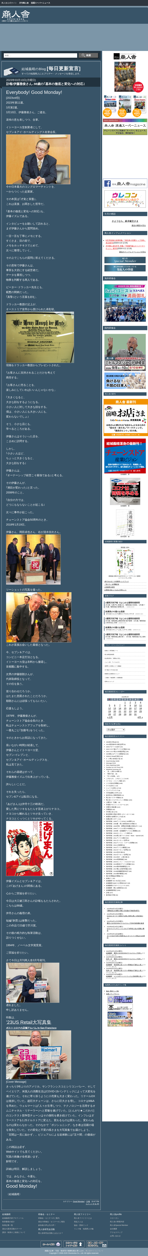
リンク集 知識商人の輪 (84, 1229)
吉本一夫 (109, 959)
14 (120, 708)
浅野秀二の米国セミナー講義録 (113, 666)
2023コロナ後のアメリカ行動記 (116, 749)
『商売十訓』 (110, 774)
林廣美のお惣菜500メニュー (112, 673)
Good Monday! (79, 1201)
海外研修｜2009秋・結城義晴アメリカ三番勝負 (121, 831)
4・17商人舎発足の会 (113, 758)
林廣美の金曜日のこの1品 (114, 816)
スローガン (114, 1218)
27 (115, 714)
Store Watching (111, 765)
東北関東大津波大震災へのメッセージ (118, 814)
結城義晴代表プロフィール (13, 1218)
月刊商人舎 (24, 3)
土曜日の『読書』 (112, 802)
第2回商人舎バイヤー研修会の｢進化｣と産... (128, 964)
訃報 (88, 1201)
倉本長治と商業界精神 (113, 795)
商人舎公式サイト (9, 3)
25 (140, 711)
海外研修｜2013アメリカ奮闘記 (116, 847)
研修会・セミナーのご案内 (48, 1218)
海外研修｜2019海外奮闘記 (115, 873)
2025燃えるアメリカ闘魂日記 (116, 754)
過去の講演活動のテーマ (12, 1229)
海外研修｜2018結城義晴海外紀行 (117, 871)
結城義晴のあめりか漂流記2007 (116, 883)
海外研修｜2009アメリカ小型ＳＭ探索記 (119, 828)
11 (140, 705)
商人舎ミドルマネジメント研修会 (117, 800)
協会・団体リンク (81, 1225)
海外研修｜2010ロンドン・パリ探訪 (118, 833)
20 (115, 711)
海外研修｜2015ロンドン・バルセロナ (119, 862)
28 (120, 714)
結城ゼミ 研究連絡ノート (111, 650)
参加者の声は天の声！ (47, 1225)
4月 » (140, 717)
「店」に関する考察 (112, 771)
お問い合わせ (115, 1236)
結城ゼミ (109, 878)
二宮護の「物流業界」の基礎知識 (113, 677)
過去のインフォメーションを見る (132, 252)
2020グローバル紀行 (113, 747)
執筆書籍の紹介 (8, 1222)
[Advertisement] (103, 30)
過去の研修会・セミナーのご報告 (51, 1222)
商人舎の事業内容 (117, 1222)
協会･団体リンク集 (112, 991)
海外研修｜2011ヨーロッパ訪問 (116, 840)
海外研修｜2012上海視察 (114, 845)
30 (130, 714)
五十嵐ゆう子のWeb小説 (111, 670)
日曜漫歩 (109, 809)
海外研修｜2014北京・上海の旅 (116, 857)
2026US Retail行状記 (113, 756)
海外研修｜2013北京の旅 (114, 852)
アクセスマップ (116, 1232)
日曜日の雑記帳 (111, 807)
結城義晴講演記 (111, 890)
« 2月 (110, 717)
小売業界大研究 (109, 587)
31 (135, 714)
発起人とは (78, 1222)
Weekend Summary (112, 769)
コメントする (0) (92, 1204)
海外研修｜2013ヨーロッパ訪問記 (117, 850)
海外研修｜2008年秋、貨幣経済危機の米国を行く (122, 826)
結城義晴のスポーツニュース (115, 885)
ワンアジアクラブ (112, 790)
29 (125, 714)
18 (140, 708)
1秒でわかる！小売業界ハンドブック (116, 581)
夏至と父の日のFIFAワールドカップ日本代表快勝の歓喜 (125, 923)
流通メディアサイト (112, 994)
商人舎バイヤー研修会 (113, 797)
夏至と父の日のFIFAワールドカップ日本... (128, 953)
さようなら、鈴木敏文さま (125, 221)
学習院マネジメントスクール (115, 804)
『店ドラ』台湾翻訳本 (111, 584)
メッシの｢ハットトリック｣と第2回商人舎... (128, 976)
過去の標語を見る (139, 225)
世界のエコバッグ (109, 681)
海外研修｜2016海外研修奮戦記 (116, 866)
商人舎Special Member (119, 1225)
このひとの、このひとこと (115, 778)
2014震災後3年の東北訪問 (114, 744)
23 (130, 711)
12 (109, 708)
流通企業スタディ (112, 819)
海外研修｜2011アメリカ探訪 (116, 838)
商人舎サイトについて (94, 1251)
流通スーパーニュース (40, 3)
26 (109, 714)
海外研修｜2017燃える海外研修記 (117, 869)
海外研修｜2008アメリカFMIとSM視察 (119, 821)
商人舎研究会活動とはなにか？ (50, 1233)
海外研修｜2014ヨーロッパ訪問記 (117, 854)
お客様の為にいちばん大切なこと (115, 590)
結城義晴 (109, 953)
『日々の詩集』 (111, 776)
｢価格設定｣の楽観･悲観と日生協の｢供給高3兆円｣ (123, 910)
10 (135, 705)
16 (130, 708)
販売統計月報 (110, 895)
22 (125, 711)
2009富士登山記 (111, 742)
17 (135, 708)
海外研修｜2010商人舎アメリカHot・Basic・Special (123, 835)
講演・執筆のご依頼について (13, 1232)
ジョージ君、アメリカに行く (112, 662)
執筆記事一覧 (7, 1225)
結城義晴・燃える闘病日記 (115, 888)
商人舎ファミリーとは (83, 1218)
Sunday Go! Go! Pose (113, 767)
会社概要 (113, 1229)
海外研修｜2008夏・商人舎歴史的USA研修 (120, 824)
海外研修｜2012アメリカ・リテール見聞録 (120, 843)
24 (135, 711)
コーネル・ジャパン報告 (114, 781)
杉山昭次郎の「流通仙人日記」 (113, 658)
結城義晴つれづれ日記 (113, 881)
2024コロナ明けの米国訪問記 (116, 751)
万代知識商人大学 (112, 793)
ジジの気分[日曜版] (112, 783)
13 (115, 708)
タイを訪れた (110, 785)
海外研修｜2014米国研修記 (115, 859)
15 (125, 708)
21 (120, 711)
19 (109, 711)
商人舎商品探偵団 (109, 654)
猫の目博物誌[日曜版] (113, 876)
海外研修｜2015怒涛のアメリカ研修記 (119, 864)
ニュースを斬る (111, 788)
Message (109, 763)
